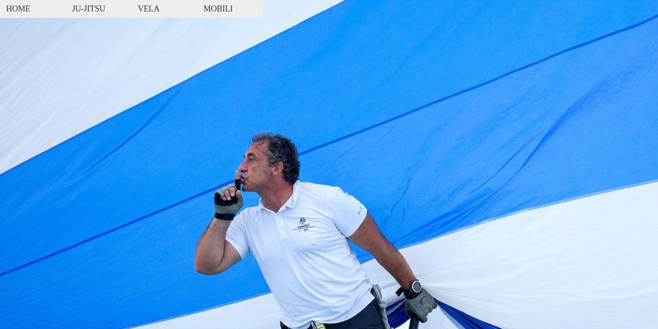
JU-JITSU (89, 8)
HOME (18, 8)
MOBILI (218, 8)
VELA (149, 8)
